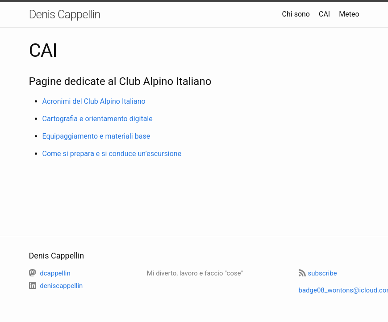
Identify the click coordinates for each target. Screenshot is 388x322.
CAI (324, 14)
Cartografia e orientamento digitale (97, 118)
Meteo (349, 14)
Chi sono (296, 14)
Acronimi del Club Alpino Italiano (94, 101)
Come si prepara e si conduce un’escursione (112, 153)
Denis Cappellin (64, 14)
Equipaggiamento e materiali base (96, 136)
